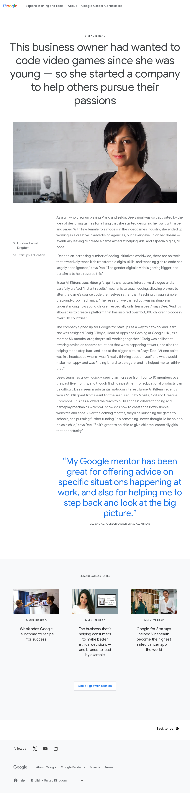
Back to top (168, 729)
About (72, 6)
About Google (46, 767)
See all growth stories (95, 686)
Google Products (73, 767)
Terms (108, 767)
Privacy (95, 767)
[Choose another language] (57, 780)
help (19, 780)
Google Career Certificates (101, 6)
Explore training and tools (44, 6)
